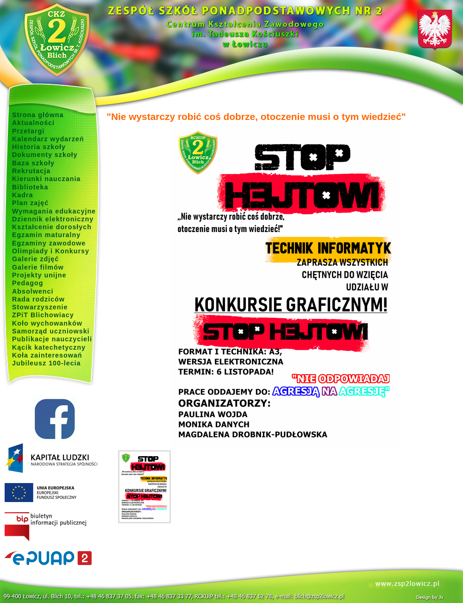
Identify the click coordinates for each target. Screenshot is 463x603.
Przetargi (28, 131)
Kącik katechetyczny (49, 347)
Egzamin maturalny (46, 235)
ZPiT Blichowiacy (43, 315)
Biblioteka (30, 187)
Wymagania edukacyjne (54, 211)
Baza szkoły (33, 163)
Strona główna (38, 115)
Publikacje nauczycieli (52, 339)
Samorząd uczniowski (51, 331)
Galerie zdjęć (35, 259)
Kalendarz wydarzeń (48, 139)
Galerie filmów (38, 267)
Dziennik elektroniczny (53, 219)
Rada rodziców (38, 299)
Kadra (22, 195)
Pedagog (27, 283)
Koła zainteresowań (47, 355)
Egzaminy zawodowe (49, 243)
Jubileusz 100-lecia (46, 363)
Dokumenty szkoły (45, 154)
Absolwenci (32, 291)
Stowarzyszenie (40, 307)
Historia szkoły (39, 147)
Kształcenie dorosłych (52, 227)
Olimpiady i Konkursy (50, 251)
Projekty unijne (39, 275)
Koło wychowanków (47, 323)
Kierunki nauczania (46, 178)
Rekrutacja (31, 171)
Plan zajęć (30, 203)
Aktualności (33, 122)
